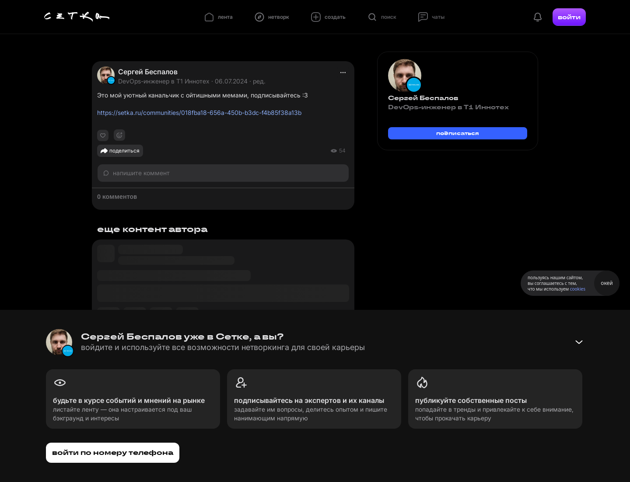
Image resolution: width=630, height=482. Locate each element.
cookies (577, 289)
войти (569, 17)
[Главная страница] (77, 17)
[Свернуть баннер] (579, 342)
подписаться (457, 133)
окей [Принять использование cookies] (606, 283)
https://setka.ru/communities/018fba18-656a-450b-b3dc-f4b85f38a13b (199, 112)
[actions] (343, 72)
